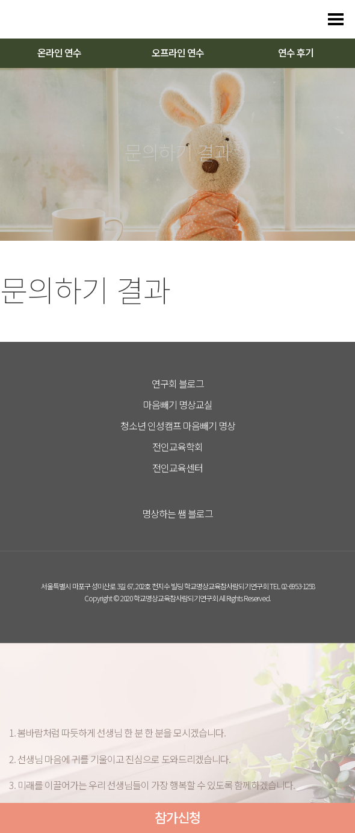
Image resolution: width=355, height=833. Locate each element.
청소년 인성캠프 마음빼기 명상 (177, 425)
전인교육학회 (177, 446)
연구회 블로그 (178, 383)
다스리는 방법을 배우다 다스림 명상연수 (67, 19)
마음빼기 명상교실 (177, 404)
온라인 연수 (59, 52)
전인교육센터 (177, 467)
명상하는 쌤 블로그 (177, 513)
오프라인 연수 (178, 52)
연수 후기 (295, 52)
